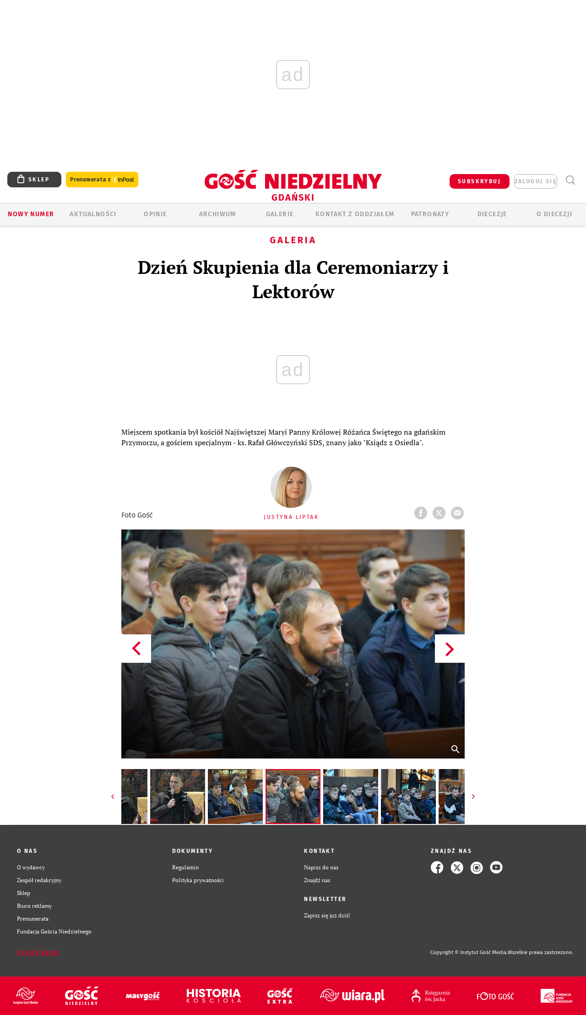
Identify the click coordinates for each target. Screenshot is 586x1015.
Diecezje (492, 214)
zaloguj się (536, 181)
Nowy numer (31, 214)
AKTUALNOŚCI (93, 214)
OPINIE (155, 214)
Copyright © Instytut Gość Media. (469, 952)
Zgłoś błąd (38, 953)
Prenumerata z (102, 180)
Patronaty (430, 214)
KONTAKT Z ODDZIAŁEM (355, 214)
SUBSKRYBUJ (479, 181)
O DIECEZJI (554, 214)
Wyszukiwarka (570, 180)
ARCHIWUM (217, 214)
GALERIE (280, 214)
